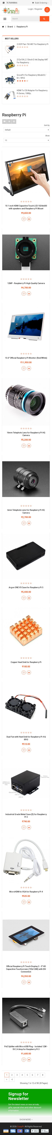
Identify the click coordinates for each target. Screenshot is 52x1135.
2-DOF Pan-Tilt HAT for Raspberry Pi (32, 44)
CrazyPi (20, 1126)
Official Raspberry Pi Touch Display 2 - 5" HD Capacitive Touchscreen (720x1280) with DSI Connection (26, 969)
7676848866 (10, 3)
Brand (10, 27)
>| (12, 1079)
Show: (47, 136)
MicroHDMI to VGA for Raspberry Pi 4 (26, 892)
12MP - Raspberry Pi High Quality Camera (26, 283)
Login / (31, 9)
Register (38, 9)
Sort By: (47, 125)
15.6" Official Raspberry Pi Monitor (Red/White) (26, 358)
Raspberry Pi (22, 27)
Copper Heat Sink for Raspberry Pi (26, 662)
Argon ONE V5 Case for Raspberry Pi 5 (26, 587)
